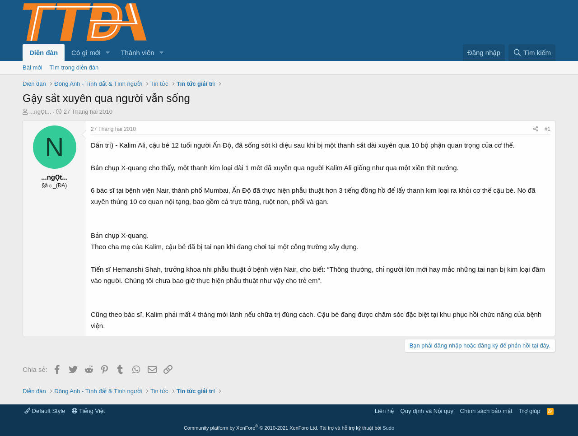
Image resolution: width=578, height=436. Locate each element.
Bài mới (32, 67)
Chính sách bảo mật (486, 411)
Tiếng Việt (88, 411)
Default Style (44, 411)
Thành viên (137, 52)
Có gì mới (85, 52)
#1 (547, 129)
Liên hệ (384, 411)
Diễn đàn (43, 52)
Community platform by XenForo (251, 428)
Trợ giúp (529, 411)
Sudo (388, 428)
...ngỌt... (40, 111)
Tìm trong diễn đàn (74, 67)
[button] (107, 52)
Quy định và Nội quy (427, 411)
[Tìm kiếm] (531, 52)
